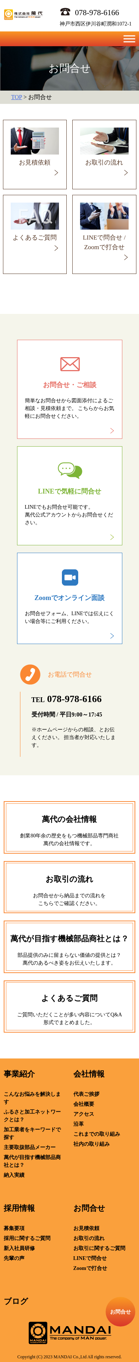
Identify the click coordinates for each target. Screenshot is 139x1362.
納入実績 (14, 1175)
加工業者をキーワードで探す (32, 1133)
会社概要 (83, 1104)
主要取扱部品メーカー (30, 1147)
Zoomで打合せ (90, 1268)
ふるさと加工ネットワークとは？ (32, 1115)
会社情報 (89, 1074)
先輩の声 (14, 1258)
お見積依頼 (86, 1228)
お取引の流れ (89, 1238)
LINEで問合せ (90, 1258)
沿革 (78, 1124)
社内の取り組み (91, 1144)
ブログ (16, 1301)
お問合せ (89, 1208)
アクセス (83, 1114)
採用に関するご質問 (27, 1238)
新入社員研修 (19, 1248)
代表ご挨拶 (86, 1094)
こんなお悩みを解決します (32, 1098)
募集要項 (14, 1228)
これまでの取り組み (96, 1134)
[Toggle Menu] (129, 38)
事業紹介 (19, 1074)
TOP (16, 97)
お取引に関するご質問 (99, 1248)
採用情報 (19, 1208)
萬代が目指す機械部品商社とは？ (32, 1161)
